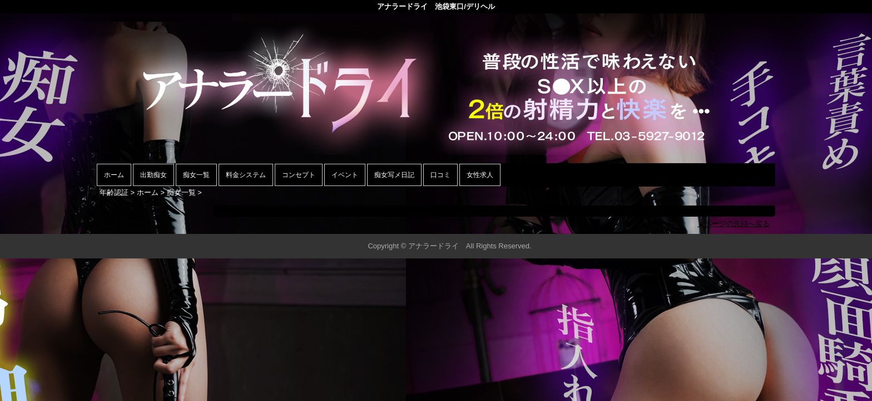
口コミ (440, 175)
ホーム (114, 175)
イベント (344, 175)
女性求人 (480, 175)
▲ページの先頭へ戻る (733, 223)
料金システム (246, 175)
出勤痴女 (153, 175)
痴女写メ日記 (394, 175)
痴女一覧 (196, 175)
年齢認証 (114, 192)
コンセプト (298, 175)
